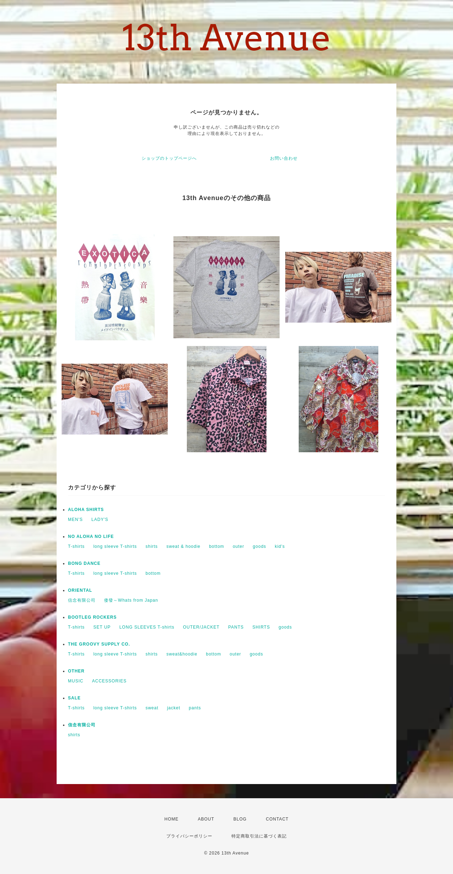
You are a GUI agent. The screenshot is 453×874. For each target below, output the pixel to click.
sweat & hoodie (183, 546)
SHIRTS (261, 627)
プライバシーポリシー (189, 836)
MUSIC (76, 681)
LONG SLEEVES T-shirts (146, 627)
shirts (151, 546)
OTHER (76, 671)
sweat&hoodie (181, 654)
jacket (173, 707)
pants (195, 707)
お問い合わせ (284, 158)
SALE (74, 698)
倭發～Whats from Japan (131, 600)
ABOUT (206, 819)
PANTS (236, 627)
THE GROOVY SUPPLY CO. (99, 644)
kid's (280, 546)
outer (238, 546)
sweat (151, 707)
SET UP (102, 627)
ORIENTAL (80, 590)
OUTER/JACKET (201, 627)
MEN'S (75, 519)
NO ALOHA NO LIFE (91, 536)
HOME (172, 819)
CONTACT (277, 819)
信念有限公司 (82, 600)
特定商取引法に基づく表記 (259, 836)
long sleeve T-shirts (115, 546)
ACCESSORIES (109, 681)
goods (259, 546)
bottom (216, 546)
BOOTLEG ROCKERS (92, 617)
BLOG (240, 819)
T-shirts (76, 546)
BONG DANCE (84, 563)
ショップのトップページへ (169, 158)
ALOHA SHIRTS (86, 509)
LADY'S (99, 519)
